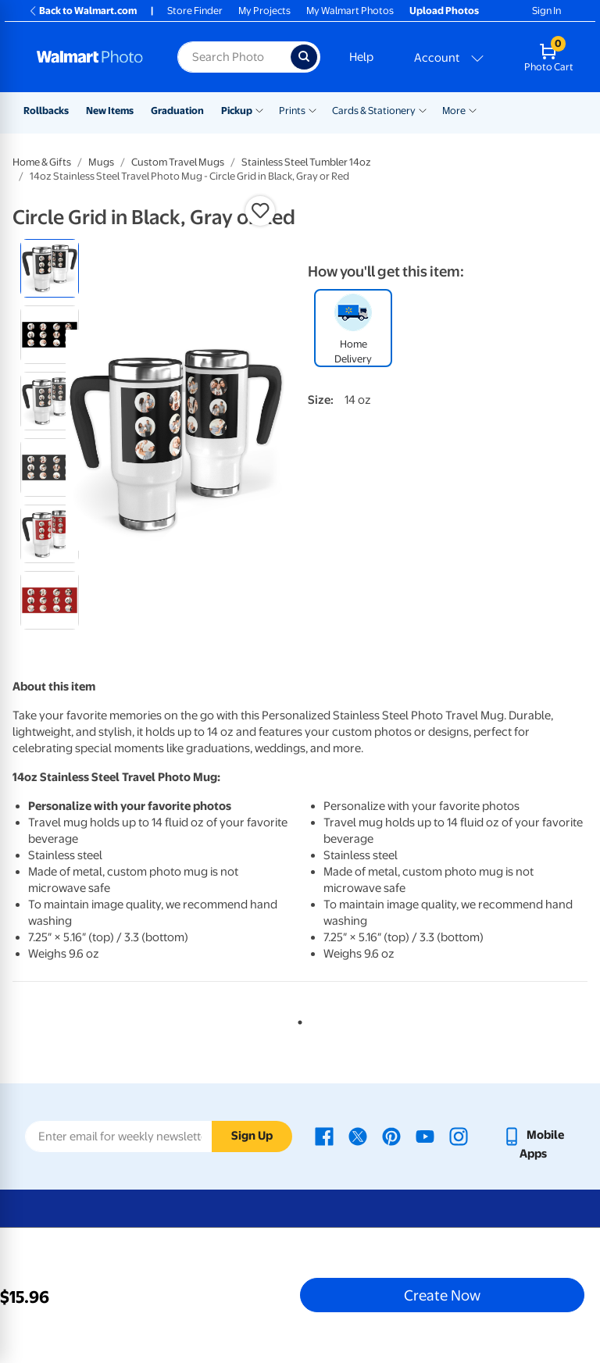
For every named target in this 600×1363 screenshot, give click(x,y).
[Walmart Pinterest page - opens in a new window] (391, 1135)
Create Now (442, 1295)
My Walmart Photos (350, 10)
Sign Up (252, 1136)
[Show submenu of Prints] (312, 109)
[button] (260, 211)
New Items (110, 110)
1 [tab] (297, 1019)
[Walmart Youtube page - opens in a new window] (425, 1135)
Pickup (236, 110)
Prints (292, 110)
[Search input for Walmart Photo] (234, 57)
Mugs (101, 162)
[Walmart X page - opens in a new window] (357, 1135)
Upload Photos (444, 10)
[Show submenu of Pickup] (259, 109)
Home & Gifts (41, 162)
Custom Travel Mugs (177, 162)
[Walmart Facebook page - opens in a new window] (324, 1135)
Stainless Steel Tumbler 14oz (306, 162)
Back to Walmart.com (82, 10)
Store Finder (195, 10)
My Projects (264, 10)
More (454, 110)
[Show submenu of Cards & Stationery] (422, 109)
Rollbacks (46, 110)
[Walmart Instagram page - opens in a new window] (458, 1135)
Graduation (177, 110)
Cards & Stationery (374, 110)
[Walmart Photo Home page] (90, 57)
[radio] (49, 268)
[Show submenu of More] (472, 109)
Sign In (546, 10)
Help (361, 57)
